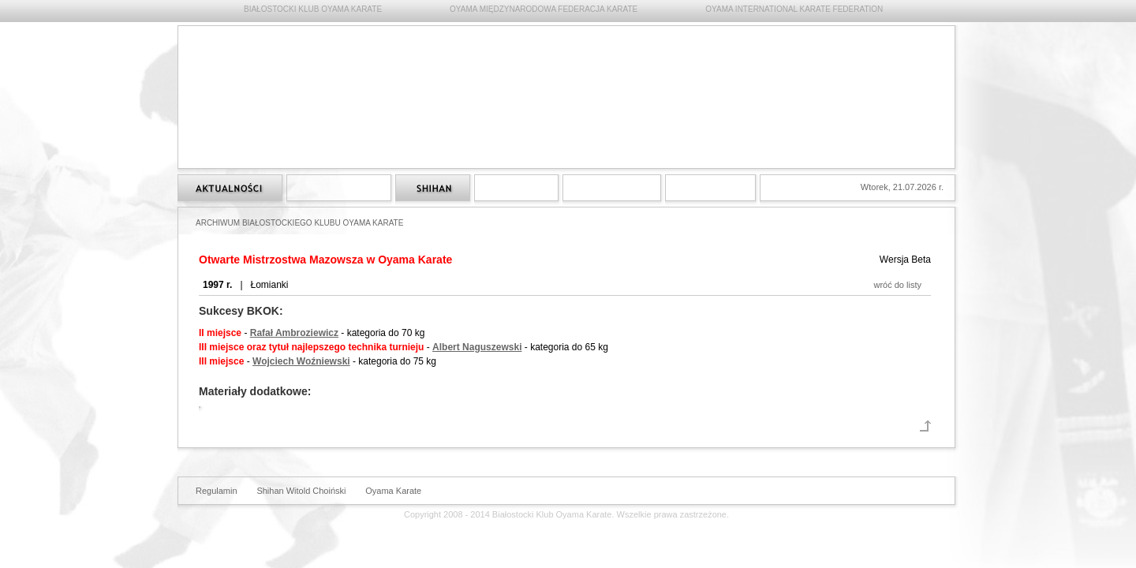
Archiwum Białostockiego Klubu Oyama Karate (611, 187)
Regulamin (216, 490)
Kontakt (710, 187)
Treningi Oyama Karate (516, 187)
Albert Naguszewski (476, 347)
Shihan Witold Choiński (301, 490)
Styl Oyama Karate (338, 187)
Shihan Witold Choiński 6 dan (432, 187)
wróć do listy (897, 285)
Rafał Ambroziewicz (294, 332)
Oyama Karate (393, 490)
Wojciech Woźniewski (301, 361)
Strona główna (230, 187)
